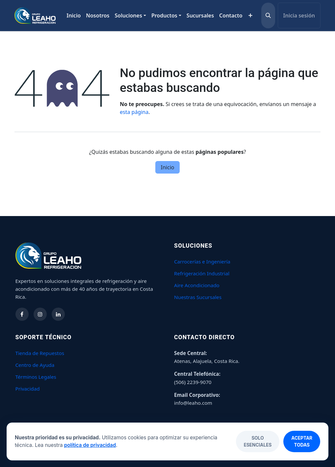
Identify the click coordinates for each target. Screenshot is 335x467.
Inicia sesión (299, 15)
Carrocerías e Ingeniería (202, 261)
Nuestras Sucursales (197, 297)
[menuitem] (73, 15)
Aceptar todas (301, 441)
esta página (134, 112)
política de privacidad (90, 445)
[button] (268, 15)
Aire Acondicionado (196, 285)
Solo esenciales (258, 441)
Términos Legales (35, 376)
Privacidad (27, 388)
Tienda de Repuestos (39, 353)
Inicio (167, 167)
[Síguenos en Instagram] (40, 314)
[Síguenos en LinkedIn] (58, 314)
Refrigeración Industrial (201, 273)
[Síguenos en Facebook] (22, 314)
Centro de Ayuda (35, 365)
